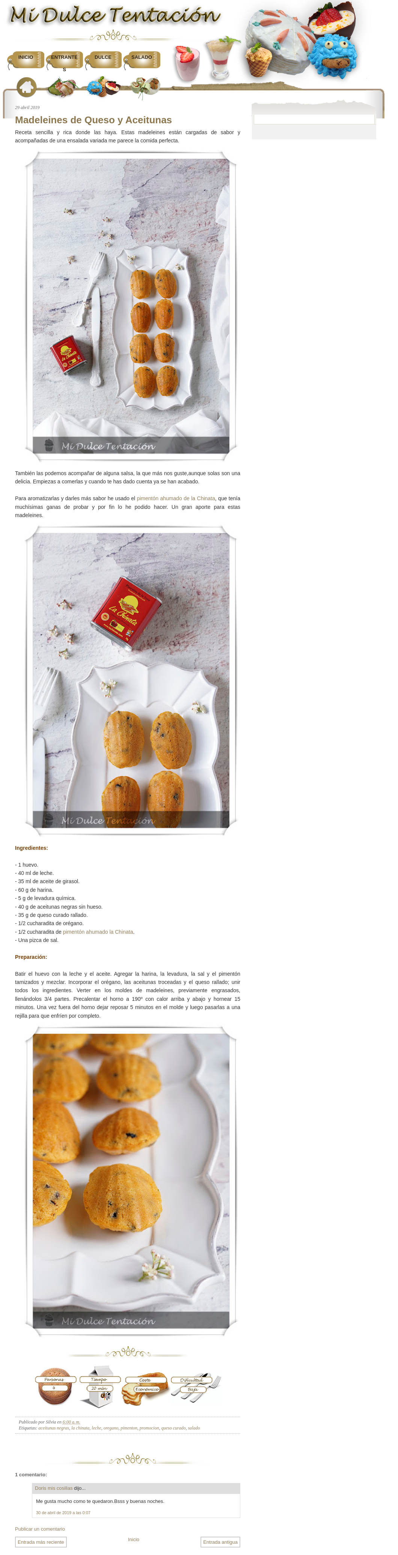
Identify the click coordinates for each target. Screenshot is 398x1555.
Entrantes (64, 63)
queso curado (173, 1428)
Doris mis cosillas (53, 1488)
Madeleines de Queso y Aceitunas (93, 120)
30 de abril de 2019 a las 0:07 (63, 1512)
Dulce (103, 57)
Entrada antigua (220, 1542)
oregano (111, 1428)
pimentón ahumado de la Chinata (176, 498)
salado (194, 1428)
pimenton (129, 1428)
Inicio (25, 57)
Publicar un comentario (40, 1529)
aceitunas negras (53, 1428)
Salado (141, 57)
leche (96, 1428)
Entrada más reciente (41, 1542)
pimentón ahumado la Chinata (98, 932)
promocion (149, 1428)
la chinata (80, 1428)
